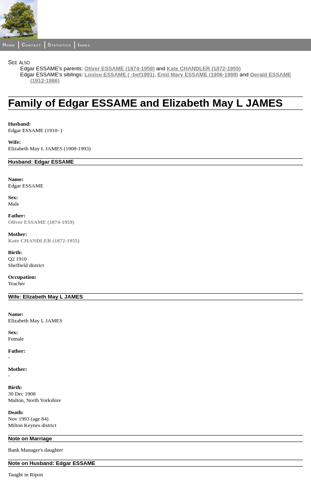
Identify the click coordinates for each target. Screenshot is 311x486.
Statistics (59, 45)
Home (8, 45)
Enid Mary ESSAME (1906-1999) (197, 75)
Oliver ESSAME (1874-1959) (120, 68)
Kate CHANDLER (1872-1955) (204, 68)
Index (84, 45)
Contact (31, 45)
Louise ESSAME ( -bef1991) (119, 75)
